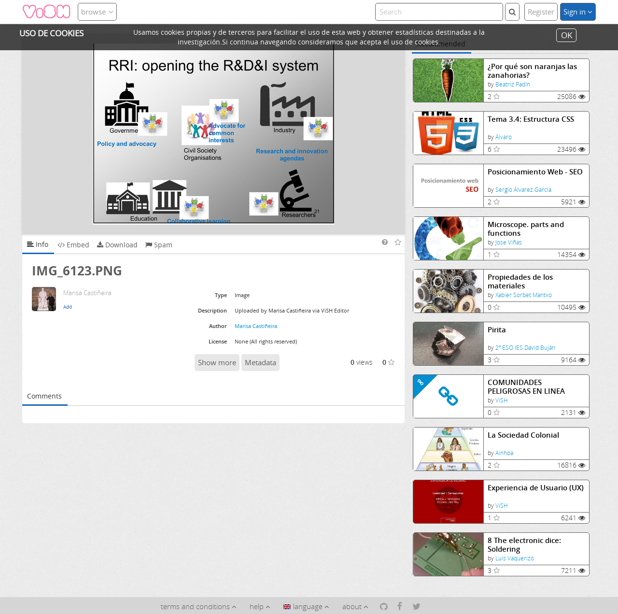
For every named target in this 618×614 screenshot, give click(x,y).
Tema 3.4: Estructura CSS (531, 119)
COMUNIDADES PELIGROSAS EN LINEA (526, 387)
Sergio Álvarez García (523, 190)
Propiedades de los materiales (520, 281)
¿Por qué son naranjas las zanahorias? (532, 71)
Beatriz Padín (512, 84)
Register (541, 11)
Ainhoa (504, 453)
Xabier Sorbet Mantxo (523, 295)
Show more (217, 362)
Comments (44, 395)
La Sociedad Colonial (523, 435)
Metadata (260, 362)
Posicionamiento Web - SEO (535, 171)
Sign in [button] (577, 11)
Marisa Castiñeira (256, 325)
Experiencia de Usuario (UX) (536, 487)
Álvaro (503, 137)
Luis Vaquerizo (514, 558)
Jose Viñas (508, 242)
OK (566, 35)
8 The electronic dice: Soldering (524, 545)
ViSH (501, 400)
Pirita (497, 329)
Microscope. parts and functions (526, 229)
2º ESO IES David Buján (525, 347)
